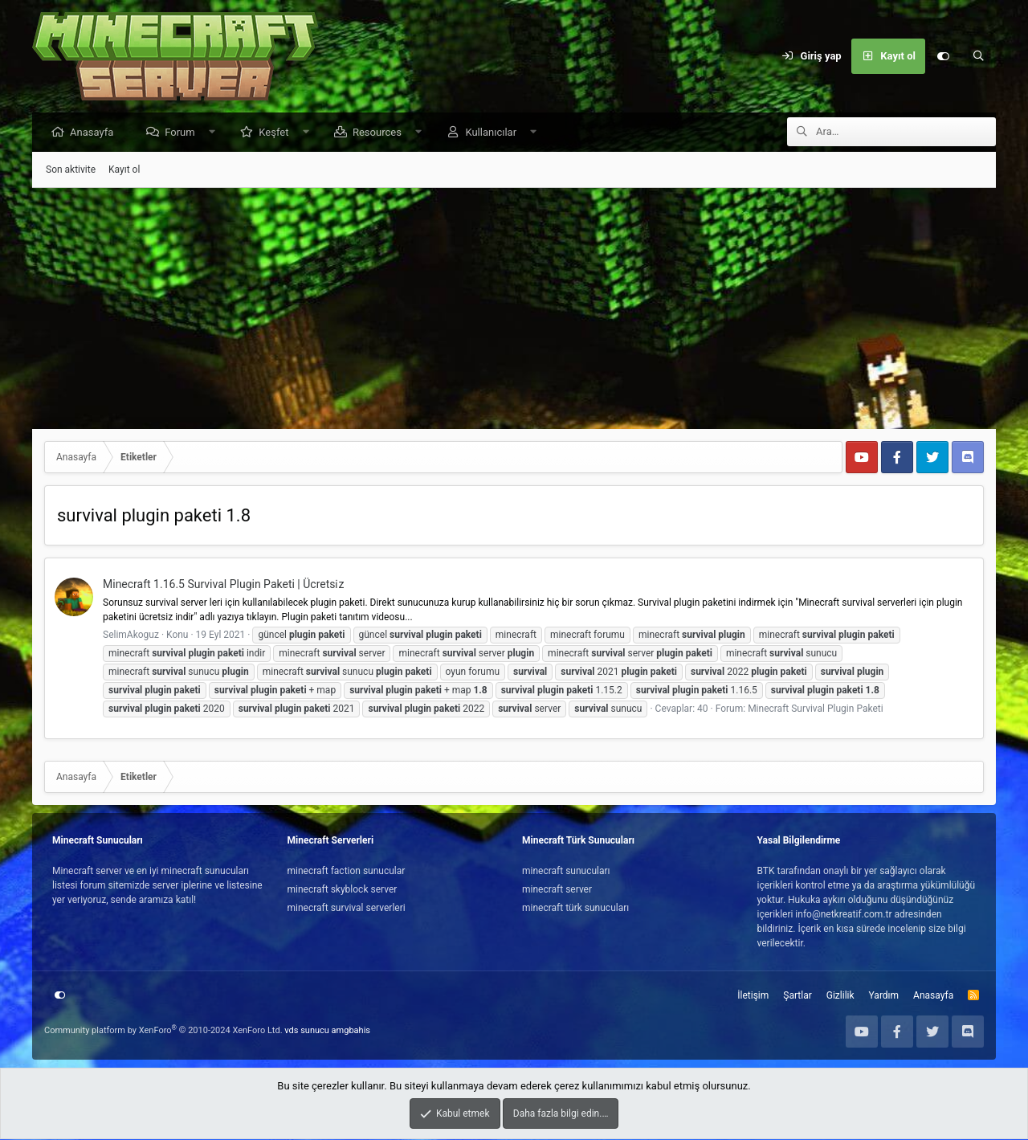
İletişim (753, 996)
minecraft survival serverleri (347, 908)
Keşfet (277, 133)
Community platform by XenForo (163, 1031)
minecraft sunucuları (566, 871)
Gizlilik (840, 996)
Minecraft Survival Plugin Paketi (815, 709)
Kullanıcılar (494, 133)
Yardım (884, 996)
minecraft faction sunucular (347, 871)
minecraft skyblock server (343, 890)
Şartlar (797, 996)
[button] (215, 133)
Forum (183, 133)
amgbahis (351, 1031)
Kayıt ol (124, 170)
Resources (381, 133)
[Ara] (978, 56)
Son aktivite (71, 170)
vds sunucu (306, 1031)
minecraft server (557, 890)
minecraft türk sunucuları (575, 908)
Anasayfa (95, 133)
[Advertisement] (514, 309)
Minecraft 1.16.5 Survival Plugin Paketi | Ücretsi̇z (223, 584)
